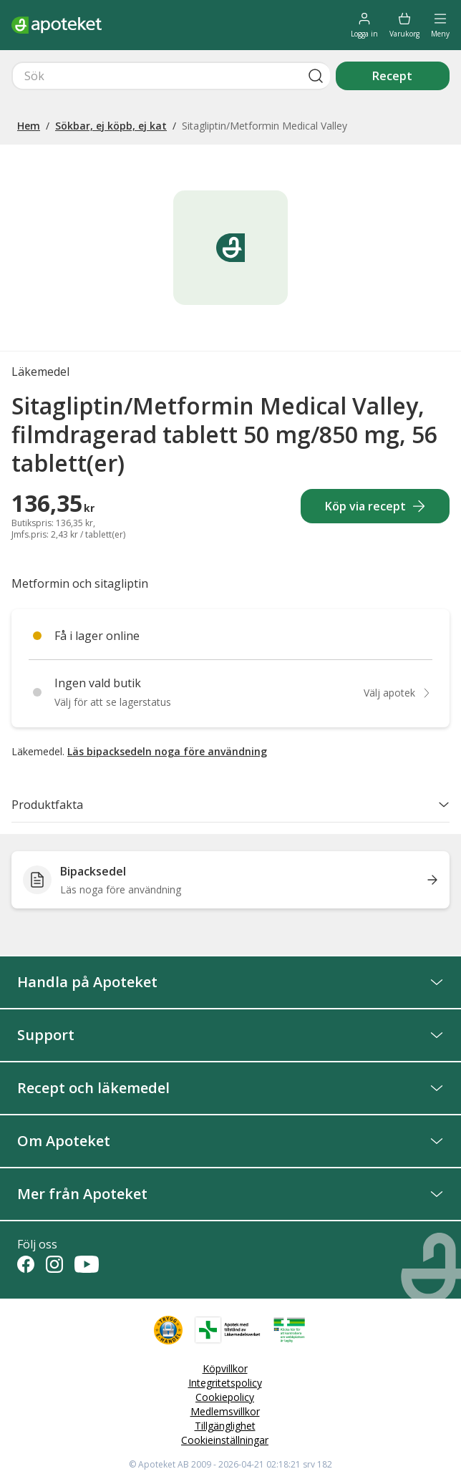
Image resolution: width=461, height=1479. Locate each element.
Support (230, 1034)
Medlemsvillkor (225, 1411)
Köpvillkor (225, 1368)
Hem (28, 125)
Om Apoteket (230, 1140)
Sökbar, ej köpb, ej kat (111, 125)
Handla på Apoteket (230, 981)
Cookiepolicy (224, 1397)
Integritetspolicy (225, 1383)
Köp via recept (375, 506)
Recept (392, 76)
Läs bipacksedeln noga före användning (167, 751)
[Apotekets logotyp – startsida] (56, 25)
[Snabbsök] (170, 76)
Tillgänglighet (225, 1425)
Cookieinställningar (224, 1440)
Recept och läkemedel (230, 1087)
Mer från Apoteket (230, 1193)
